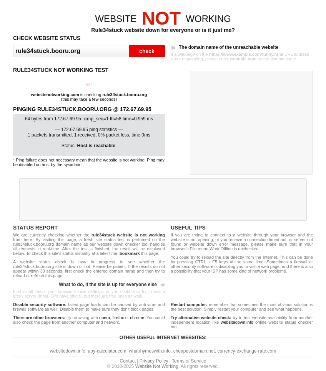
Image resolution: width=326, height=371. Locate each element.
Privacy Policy (154, 361)
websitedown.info (237, 322)
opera (104, 317)
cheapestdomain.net (194, 351)
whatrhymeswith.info (150, 351)
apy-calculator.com (107, 351)
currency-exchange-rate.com (246, 351)
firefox (118, 317)
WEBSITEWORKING (163, 18)
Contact (128, 361)
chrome (137, 317)
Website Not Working (156, 366)
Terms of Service (189, 361)
